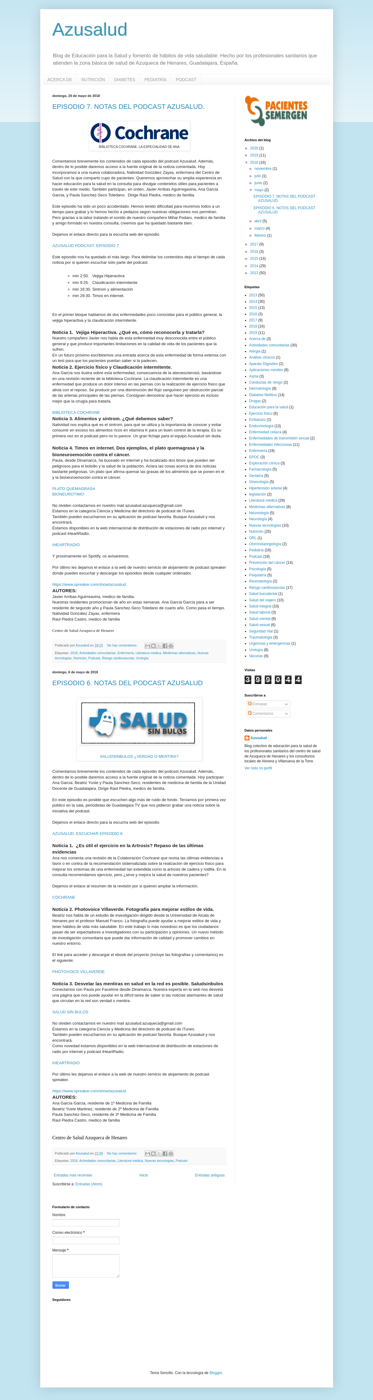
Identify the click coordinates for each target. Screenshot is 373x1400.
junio (258, 183)
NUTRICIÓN (93, 79)
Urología (142, 658)
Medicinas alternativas (179, 653)
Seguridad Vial (261, 631)
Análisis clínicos (262, 357)
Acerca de (257, 339)
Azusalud (90, 29)
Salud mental (260, 619)
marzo (260, 228)
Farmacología (260, 469)
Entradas (257, 704)
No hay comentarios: (122, 645)
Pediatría (256, 550)
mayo (259, 190)
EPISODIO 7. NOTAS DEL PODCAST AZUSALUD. (128, 106)
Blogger (216, 1373)
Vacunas (256, 656)
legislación (257, 494)
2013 (254, 273)
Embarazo (257, 419)
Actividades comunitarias (97, 653)
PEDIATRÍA (155, 79)
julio (258, 176)
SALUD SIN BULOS (70, 1012)
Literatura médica (148, 653)
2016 (254, 251)
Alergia (254, 351)
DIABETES (124, 79)
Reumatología (260, 581)
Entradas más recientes (73, 1175)
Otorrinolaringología (265, 544)
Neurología (258, 519)
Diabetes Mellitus (263, 395)
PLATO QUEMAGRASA (73, 488)
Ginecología (259, 482)
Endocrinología (261, 426)
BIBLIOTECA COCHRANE (76, 412)
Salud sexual (259, 625)
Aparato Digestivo (263, 364)
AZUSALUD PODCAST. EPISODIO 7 (85, 245)
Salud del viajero (262, 600)
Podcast (94, 658)
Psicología (257, 569)
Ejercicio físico (261, 413)
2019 (254, 155)
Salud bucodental (263, 594)
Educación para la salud (268, 407)
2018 (74, 653)
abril (258, 221)
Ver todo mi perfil (258, 768)
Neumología (259, 513)
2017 (254, 244)
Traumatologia (260, 637)
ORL (253, 538)
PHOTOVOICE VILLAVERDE (78, 971)
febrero (260, 235)
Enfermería (125, 653)
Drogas (255, 401)
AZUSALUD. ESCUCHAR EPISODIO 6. (88, 833)
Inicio (143, 1175)
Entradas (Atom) (89, 1184)
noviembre (263, 168)
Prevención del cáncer (267, 562)
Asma (254, 376)
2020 (254, 148)
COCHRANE (63, 897)
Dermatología (260, 388)
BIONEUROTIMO (68, 494)
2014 (254, 266)
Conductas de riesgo (266, 382)
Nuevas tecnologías (159, 1160)
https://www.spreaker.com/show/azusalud (89, 584)
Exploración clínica (264, 463)
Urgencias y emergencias (269, 643)
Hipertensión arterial (265, 488)
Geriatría (256, 476)
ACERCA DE (60, 79)
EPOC (254, 457)
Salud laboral (260, 612)
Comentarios (260, 713)
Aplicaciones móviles (266, 370)
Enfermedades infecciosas (270, 444)
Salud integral (260, 606)
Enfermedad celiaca (265, 432)
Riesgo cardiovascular (118, 658)
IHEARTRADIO (66, 544)
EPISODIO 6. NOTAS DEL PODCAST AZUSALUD (127, 683)
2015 (254, 258)
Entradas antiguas (210, 1175)
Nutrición (80, 658)
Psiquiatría (258, 575)
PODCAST (186, 79)
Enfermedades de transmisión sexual (279, 438)
